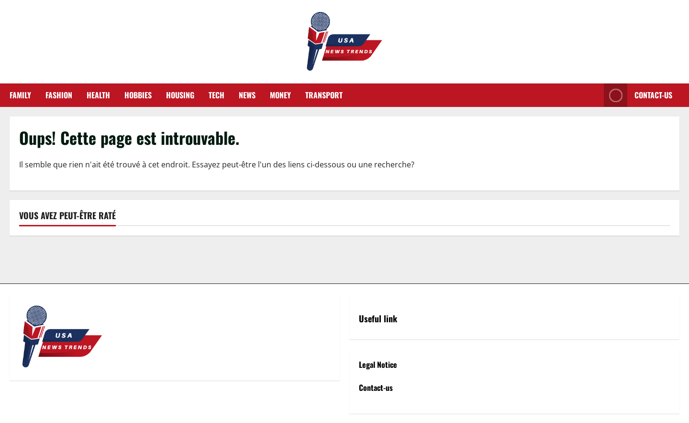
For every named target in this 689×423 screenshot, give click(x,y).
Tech (216, 95)
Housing (180, 95)
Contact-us (376, 387)
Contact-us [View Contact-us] (638, 95)
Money (280, 95)
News (247, 95)
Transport (324, 95)
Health (98, 95)
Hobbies (138, 95)
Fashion (58, 95)
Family (20, 95)
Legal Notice (378, 364)
